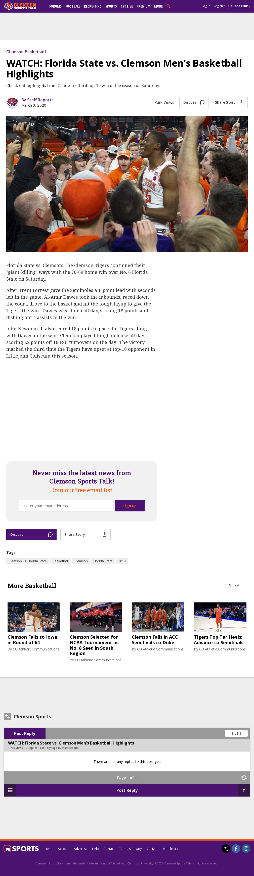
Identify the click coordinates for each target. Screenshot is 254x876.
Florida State (103, 561)
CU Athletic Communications (36, 649)
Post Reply (24, 733)
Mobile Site (171, 849)
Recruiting (93, 6)
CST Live (127, 6)
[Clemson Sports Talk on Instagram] (246, 848)
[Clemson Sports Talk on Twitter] (226, 848)
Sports (111, 6)
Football (72, 6)
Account (63, 849)
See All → (237, 585)
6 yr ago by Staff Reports (63, 748)
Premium (143, 6)
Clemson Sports (32, 716)
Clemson (81, 561)
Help (95, 849)
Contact (108, 849)
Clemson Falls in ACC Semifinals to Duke (155, 639)
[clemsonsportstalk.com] (24, 6)
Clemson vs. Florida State (28, 561)
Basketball (61, 561)
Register (219, 6)
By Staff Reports (37, 100)
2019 (121, 561)
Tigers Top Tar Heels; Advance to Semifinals (218, 639)
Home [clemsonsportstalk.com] (49, 849)
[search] (169, 6)
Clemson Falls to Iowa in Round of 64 (32, 639)
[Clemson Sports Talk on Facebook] (236, 848)
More (158, 6)
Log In (206, 6)
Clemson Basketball (26, 51)
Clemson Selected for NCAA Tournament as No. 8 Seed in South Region (94, 645)
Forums (55, 6)
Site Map (152, 849)
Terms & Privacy (130, 849)
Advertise (81, 849)
